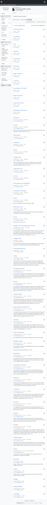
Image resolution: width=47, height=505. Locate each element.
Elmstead (15, 402)
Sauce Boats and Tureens (20, 88)
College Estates (17, 238)
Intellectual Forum (18, 207)
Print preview (16, 19)
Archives (15, 176)
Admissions (16, 117)
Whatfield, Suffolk (18, 341)
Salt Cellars (16, 66)
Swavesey (15, 319)
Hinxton (15, 281)
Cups (14, 44)
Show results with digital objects (38, 25)
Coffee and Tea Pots (18, 103)
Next (41, 503)
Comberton (16, 389)
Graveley (15, 424)
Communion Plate (18, 29)
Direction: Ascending (41, 21)
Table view (29, 19)
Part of (3, 13)
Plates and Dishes (18, 95)
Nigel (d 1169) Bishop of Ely (6, 69)
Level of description (4, 79)
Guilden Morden (17, 437)
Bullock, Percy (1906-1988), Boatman (6, 59)
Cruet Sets (16, 81)
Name (3, 63)
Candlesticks (16, 36)
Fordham (15, 413)
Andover (15, 469)
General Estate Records (19, 248)
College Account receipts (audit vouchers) (24, 225)
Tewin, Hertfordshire (18, 332)
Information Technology (19, 190)
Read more (33, 234)
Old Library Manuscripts (6, 35)
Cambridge (16, 494)
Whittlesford (16, 353)
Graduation (16, 142)
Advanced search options (20, 16)
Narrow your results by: (6, 8)
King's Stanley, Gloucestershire (21, 307)
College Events (17, 157)
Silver (6, 32)
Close (19, 7)
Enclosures (16, 459)
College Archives (6, 23)
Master (15, 150)
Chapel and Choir (17, 168)
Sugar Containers (17, 73)
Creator (4, 39)
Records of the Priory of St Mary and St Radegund (6, 28)
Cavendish (16, 377)
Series (6, 85)
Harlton (15, 449)
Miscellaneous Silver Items (20, 110)
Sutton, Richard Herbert (6, 45)
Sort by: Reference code (30, 21)
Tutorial (15, 125)
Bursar (15, 217)
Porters (15, 198)
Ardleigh (15, 479)
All (2, 16)
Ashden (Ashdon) (17, 486)
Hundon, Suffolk (17, 294)
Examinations (16, 135)
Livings (15, 256)
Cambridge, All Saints (18, 268)
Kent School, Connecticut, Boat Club (6, 74)
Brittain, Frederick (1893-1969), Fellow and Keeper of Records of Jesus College (6, 52)
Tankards (15, 51)
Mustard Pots (16, 58)
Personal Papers (6, 19)
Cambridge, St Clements (19, 365)
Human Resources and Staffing (21, 183)
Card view (23, 19)
